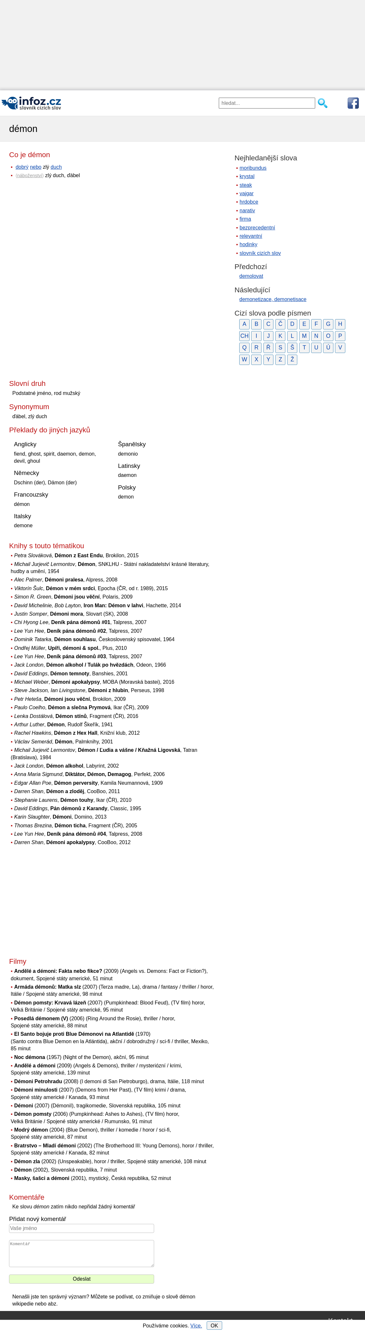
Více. (196, 1325)
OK (214, 1325)
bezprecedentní (257, 227)
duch (56, 167)
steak (246, 185)
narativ (247, 210)
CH (244, 336)
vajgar (247, 193)
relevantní (251, 236)
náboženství (29, 175)
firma (245, 219)
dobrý (21, 167)
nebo (36, 167)
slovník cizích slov (260, 253)
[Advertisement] (182, 45)
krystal (247, 176)
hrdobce (249, 202)
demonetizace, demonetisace (272, 299)
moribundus (253, 168)
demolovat (251, 276)
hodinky (248, 244)
